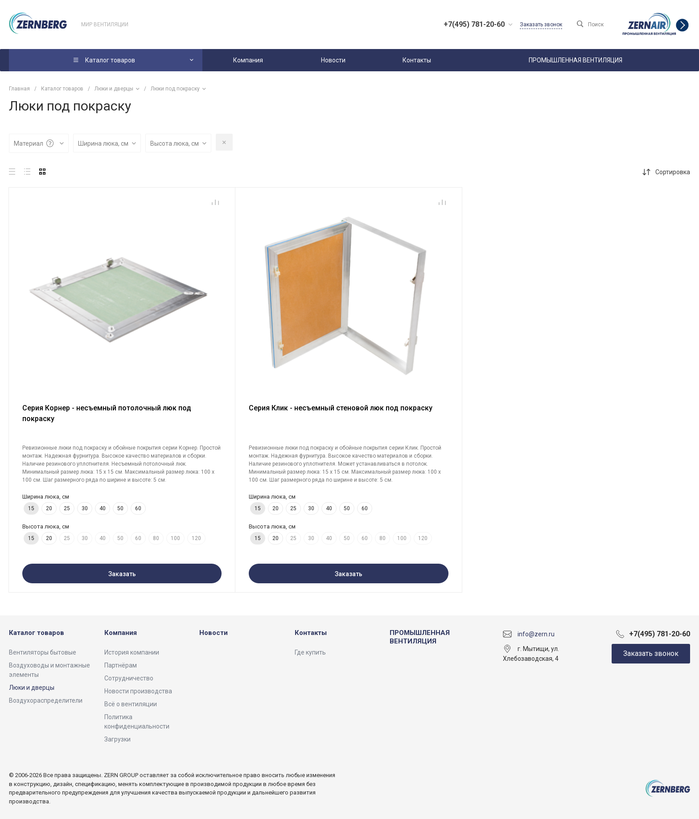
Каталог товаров (36, 633)
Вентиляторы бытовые (42, 652)
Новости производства (138, 691)
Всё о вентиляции (130, 704)
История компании (131, 652)
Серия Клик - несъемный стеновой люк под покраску (340, 408)
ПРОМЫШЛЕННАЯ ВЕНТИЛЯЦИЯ (420, 637)
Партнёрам (120, 665)
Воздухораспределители (45, 700)
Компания (120, 633)
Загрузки (117, 739)
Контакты (311, 633)
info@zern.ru (536, 633)
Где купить (310, 652)
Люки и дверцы (31, 687)
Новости (213, 633)
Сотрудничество (128, 678)
